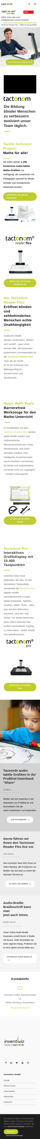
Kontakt (6, 1080)
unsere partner (9, 1091)
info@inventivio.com (20, 1008)
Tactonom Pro (27, 588)
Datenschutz (8, 1096)
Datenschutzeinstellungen (16, 1126)
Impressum (8, 1102)
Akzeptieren (11, 1132)
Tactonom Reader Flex (15, 432)
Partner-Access (9, 1086)
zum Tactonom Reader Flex (20, 62)
